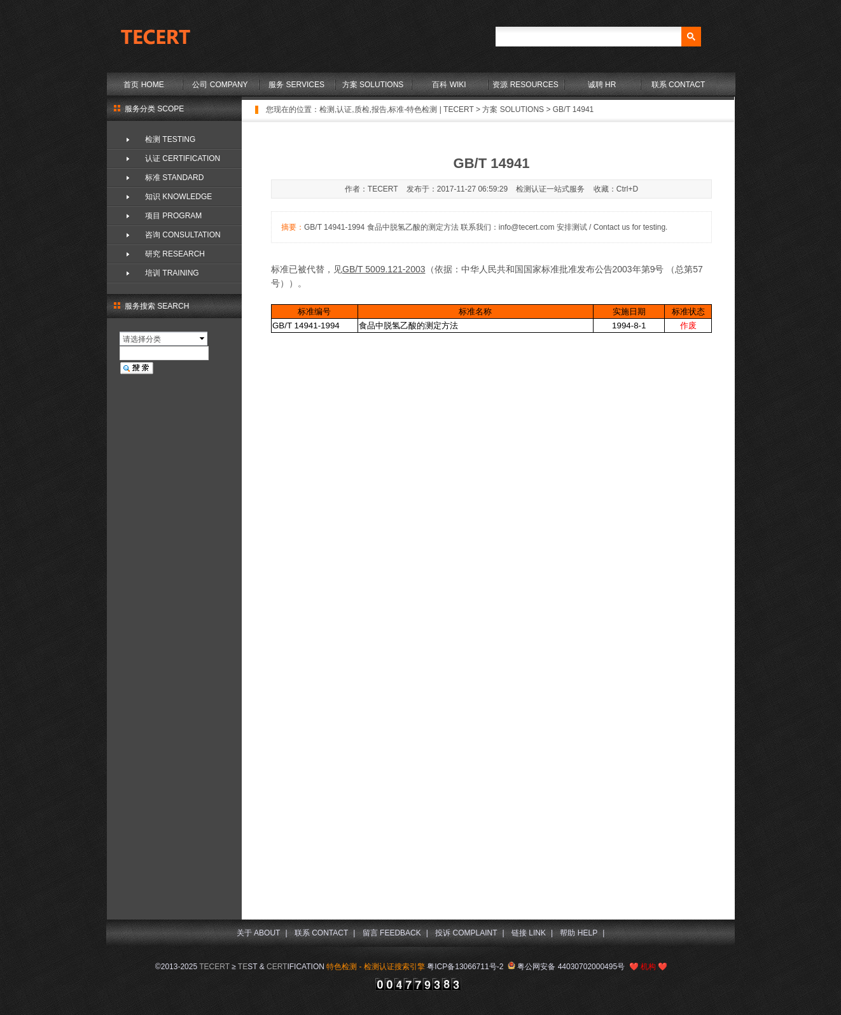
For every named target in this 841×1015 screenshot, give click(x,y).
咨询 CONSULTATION (183, 234)
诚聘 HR (602, 84)
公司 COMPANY (219, 84)
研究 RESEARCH (175, 253)
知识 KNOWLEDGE (178, 196)
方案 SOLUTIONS (373, 84)
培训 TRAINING (172, 273)
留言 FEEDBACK (392, 932)
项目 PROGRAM (173, 215)
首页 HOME (143, 84)
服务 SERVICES (296, 84)
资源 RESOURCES (525, 84)
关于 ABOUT (259, 932)
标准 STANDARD (174, 177)
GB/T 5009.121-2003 (384, 269)
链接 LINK (528, 932)
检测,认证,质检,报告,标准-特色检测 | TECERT (396, 109)
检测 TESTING (170, 139)
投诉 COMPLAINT (466, 932)
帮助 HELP (578, 932)
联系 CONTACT (678, 84)
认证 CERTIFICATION (182, 158)
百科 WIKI (449, 84)
